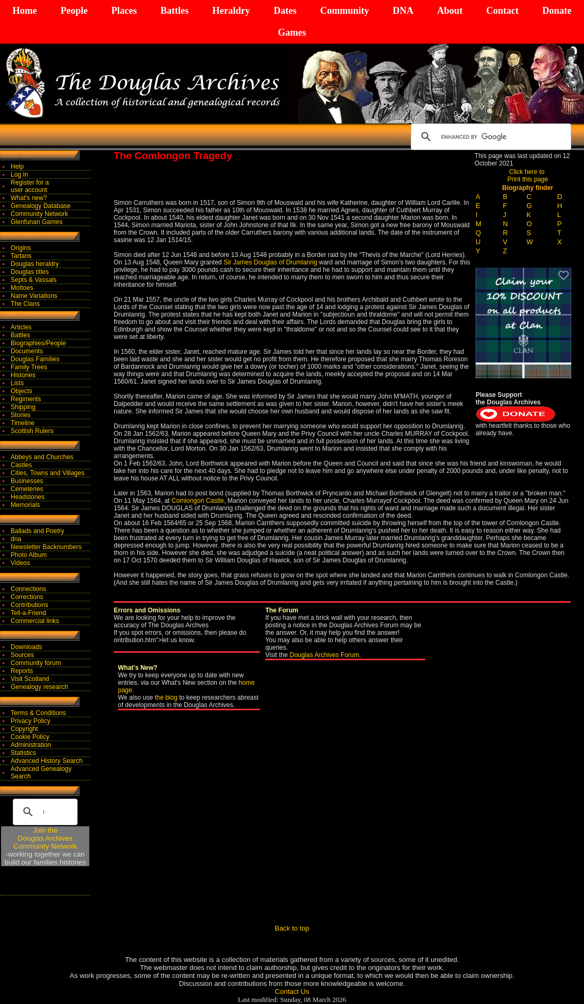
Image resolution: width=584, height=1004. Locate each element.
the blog (166, 697)
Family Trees (29, 367)
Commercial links (35, 621)
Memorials (25, 505)
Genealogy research (39, 687)
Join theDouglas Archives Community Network (45, 838)
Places (124, 10)
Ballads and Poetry (37, 531)
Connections (28, 589)
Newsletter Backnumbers (46, 547)
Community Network (39, 214)
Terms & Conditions (38, 713)
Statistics (23, 753)
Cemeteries (27, 489)
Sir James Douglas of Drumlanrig (270, 262)
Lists (17, 383)
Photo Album (29, 555)
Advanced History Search (46, 761)
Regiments (26, 399)
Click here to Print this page (527, 175)
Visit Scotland (30, 679)
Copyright (24, 729)
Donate (556, 10)
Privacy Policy (30, 721)
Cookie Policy (30, 737)
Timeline (23, 423)
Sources (22, 655)
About (449, 10)
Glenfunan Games (36, 222)
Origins (21, 248)
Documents (27, 351)
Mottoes (22, 288)
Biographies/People (38, 343)
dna (16, 539)
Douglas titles (30, 272)
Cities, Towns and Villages (47, 473)
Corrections (27, 597)
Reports (22, 671)
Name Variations (34, 296)
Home (25, 10)
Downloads (26, 647)
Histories (23, 375)
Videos (20, 563)
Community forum (36, 663)
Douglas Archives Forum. (325, 655)
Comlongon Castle (198, 500)
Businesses (27, 481)
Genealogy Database (41, 206)
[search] (489, 136)
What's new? (29, 198)
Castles (21, 465)
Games (292, 32)
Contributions (29, 605)
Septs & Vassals (33, 280)
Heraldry (231, 10)
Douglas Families (35, 359)
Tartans (21, 256)
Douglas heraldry (35, 264)
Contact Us (292, 991)
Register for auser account (30, 186)
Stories (20, 415)
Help (17, 166)
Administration (31, 745)
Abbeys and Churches (42, 457)
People (74, 10)
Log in (19, 174)
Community (344, 10)
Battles (174, 10)
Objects (21, 391)
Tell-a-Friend (28, 613)
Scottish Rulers (32, 431)
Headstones (28, 497)
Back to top (292, 928)
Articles (21, 327)
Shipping (23, 407)
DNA (403, 10)
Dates (285, 10)
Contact (502, 10)
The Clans (25, 304)
